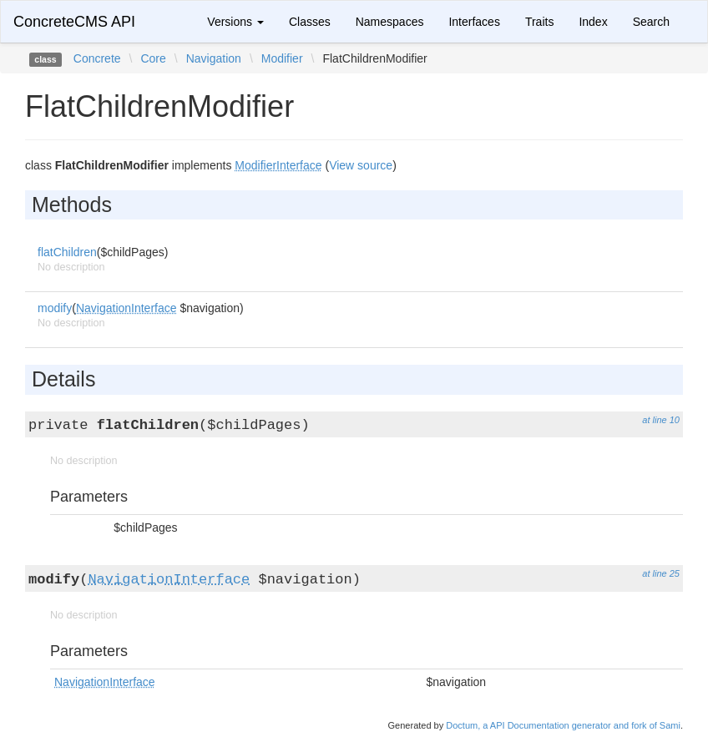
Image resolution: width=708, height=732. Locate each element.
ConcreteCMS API (74, 21)
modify (55, 308)
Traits (539, 21)
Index (593, 21)
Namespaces (390, 21)
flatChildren (67, 252)
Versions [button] (235, 21)
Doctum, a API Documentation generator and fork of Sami (563, 725)
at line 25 (661, 573)
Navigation (213, 58)
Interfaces (473, 21)
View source (360, 165)
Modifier (282, 58)
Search (651, 21)
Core (152, 58)
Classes (310, 21)
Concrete (97, 58)
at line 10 (661, 420)
